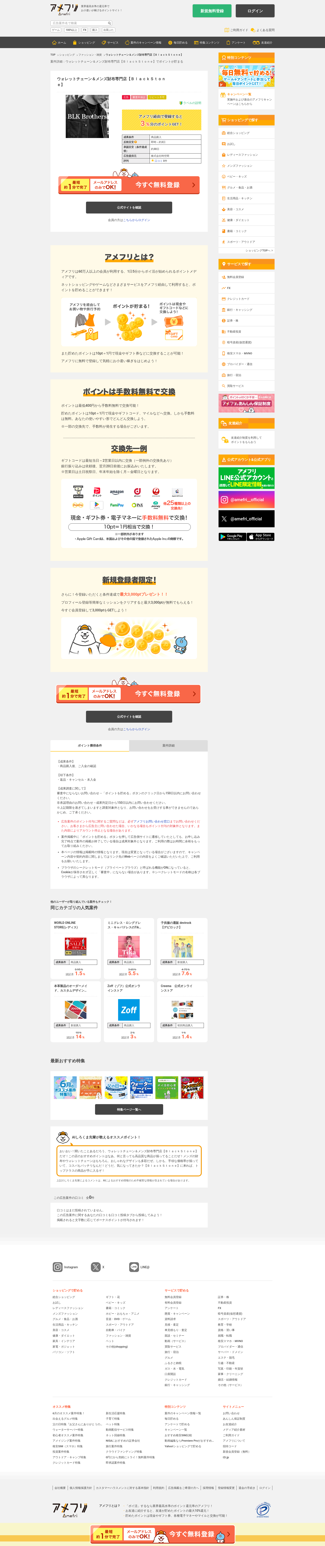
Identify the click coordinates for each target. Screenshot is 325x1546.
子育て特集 (113, 1418)
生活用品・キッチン (239, 198)
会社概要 (60, 1487)
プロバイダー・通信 (239, 364)
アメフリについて (234, 1440)
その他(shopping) (117, 1346)
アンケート (239, 42)
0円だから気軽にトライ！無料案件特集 (130, 1457)
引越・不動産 (226, 1363)
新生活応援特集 (115, 1413)
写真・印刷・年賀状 (230, 1368)
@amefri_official (246, 518)
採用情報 (208, 1487)
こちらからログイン (136, 220)
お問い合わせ (231, 1413)
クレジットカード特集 (67, 1462)
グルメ (169, 1357)
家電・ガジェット (64, 1346)
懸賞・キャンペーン (177, 1313)
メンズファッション (239, 165)
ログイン (255, 11)
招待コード (230, 1446)
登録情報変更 (226, 1487)
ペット (110, 1341)
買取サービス (235, 386)
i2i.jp (226, 1457)
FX (84, 29)
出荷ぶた (108, 29)
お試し (231, 144)
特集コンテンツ (209, 42)
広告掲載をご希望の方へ (183, 1487)
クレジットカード (238, 298)
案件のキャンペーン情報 (146, 42)
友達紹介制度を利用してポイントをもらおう (246, 440)
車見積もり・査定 (176, 1330)
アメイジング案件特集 (67, 1440)
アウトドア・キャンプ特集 (69, 1457)
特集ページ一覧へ (129, 1109)
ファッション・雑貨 (118, 1335)
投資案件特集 (61, 1451)
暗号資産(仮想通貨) (239, 342)
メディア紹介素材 (234, 1429)
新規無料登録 (212, 11)
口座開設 (170, 1374)
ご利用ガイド (239, 30)
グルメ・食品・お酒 (239, 187)
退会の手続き (247, 1487)
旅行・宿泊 (234, 375)
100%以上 (71, 29)
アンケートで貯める (177, 1424)
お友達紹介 (230, 1424)
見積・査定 (172, 1324)
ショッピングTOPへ (257, 250)
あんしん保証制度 (234, 1418)
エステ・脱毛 (226, 1357)
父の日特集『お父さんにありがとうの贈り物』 (78, 1424)
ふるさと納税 (173, 1363)
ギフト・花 (113, 1297)
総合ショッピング (238, 133)
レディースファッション (242, 154)
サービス (113, 42)
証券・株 (232, 320)
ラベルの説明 (190, 103)
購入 (94, 29)
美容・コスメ (235, 209)
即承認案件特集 (115, 1462)
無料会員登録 (235, 277)
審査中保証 (139, 97)
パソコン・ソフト (64, 1352)
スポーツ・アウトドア (241, 241)
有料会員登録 (173, 1302)
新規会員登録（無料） (237, 1451)
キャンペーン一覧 (176, 1429)
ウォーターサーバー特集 (68, 1429)
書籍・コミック (237, 231)
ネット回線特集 (115, 1435)
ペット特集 (113, 1424)
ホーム (62, 42)
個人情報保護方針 (81, 1487)
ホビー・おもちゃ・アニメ (122, 1313)
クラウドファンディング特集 (124, 1451)
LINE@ (145, 1267)
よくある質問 (265, 30)
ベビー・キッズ (237, 176)
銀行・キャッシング (239, 309)
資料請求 (170, 1319)
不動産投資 (234, 331)
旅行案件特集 (114, 1446)
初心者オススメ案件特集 (68, 1435)
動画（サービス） (176, 1341)
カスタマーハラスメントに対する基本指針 (122, 1487)
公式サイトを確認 (129, 207)
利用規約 (158, 1487)
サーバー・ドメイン (230, 1352)
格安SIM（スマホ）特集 (68, 1446)
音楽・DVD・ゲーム (118, 1319)
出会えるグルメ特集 (65, 1418)
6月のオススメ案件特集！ (69, 1413)
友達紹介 (266, 42)
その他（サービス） (230, 1385)
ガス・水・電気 (174, 1368)
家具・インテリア (64, 1341)
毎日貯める (181, 42)
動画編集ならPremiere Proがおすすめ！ (189, 1440)
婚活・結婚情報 (227, 1379)
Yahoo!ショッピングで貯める (183, 1446)
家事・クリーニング (230, 1374)
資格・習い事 (226, 1330)
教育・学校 (225, 1324)
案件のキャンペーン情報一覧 (183, 1413)
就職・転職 (225, 1335)
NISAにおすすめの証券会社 (123, 1440)
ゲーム (56, 29)
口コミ (158, 160)
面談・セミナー (174, 1335)
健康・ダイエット (238, 220)
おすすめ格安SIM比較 (178, 1435)
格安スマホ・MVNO (239, 353)
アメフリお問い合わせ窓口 (152, 821)
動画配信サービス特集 (120, 1429)
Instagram (71, 1267)
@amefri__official (247, 499)
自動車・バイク (115, 1330)
